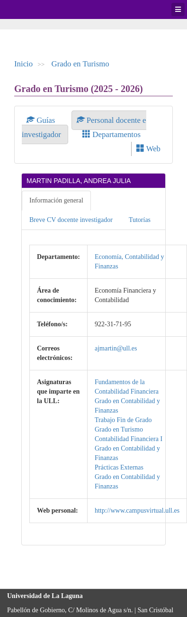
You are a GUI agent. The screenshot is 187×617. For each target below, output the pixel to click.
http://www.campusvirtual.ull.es (137, 510)
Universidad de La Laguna (33, 9)
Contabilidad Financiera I (128, 438)
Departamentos (111, 134)
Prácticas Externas (119, 467)
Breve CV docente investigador (71, 219)
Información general (56, 200)
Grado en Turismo (80, 63)
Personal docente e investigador (84, 127)
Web (148, 148)
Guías (42, 120)
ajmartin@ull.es (116, 348)
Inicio (23, 63)
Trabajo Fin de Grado (123, 420)
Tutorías (140, 219)
